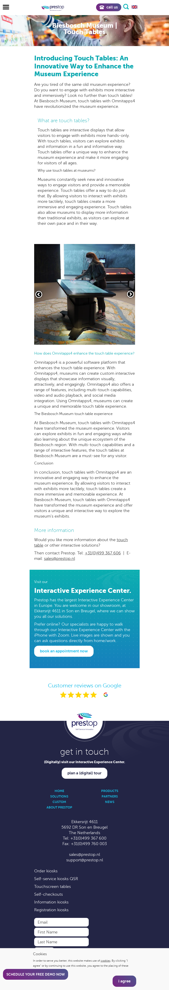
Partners (110, 796)
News (109, 802)
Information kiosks (51, 902)
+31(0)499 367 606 (103, 553)
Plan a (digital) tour (84, 773)
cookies (105, 960)
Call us (109, 7)
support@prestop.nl (84, 860)
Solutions (59, 796)
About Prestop (59, 807)
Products (109, 791)
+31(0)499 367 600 (88, 838)
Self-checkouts (48, 894)
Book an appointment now (64, 651)
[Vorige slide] (38, 294)
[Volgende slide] (130, 294)
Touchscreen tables (52, 886)
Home (59, 791)
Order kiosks (46, 871)
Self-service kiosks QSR (56, 878)
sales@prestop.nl (59, 558)
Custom (59, 802)
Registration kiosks (51, 910)
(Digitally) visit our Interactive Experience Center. (84, 762)
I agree (124, 981)
